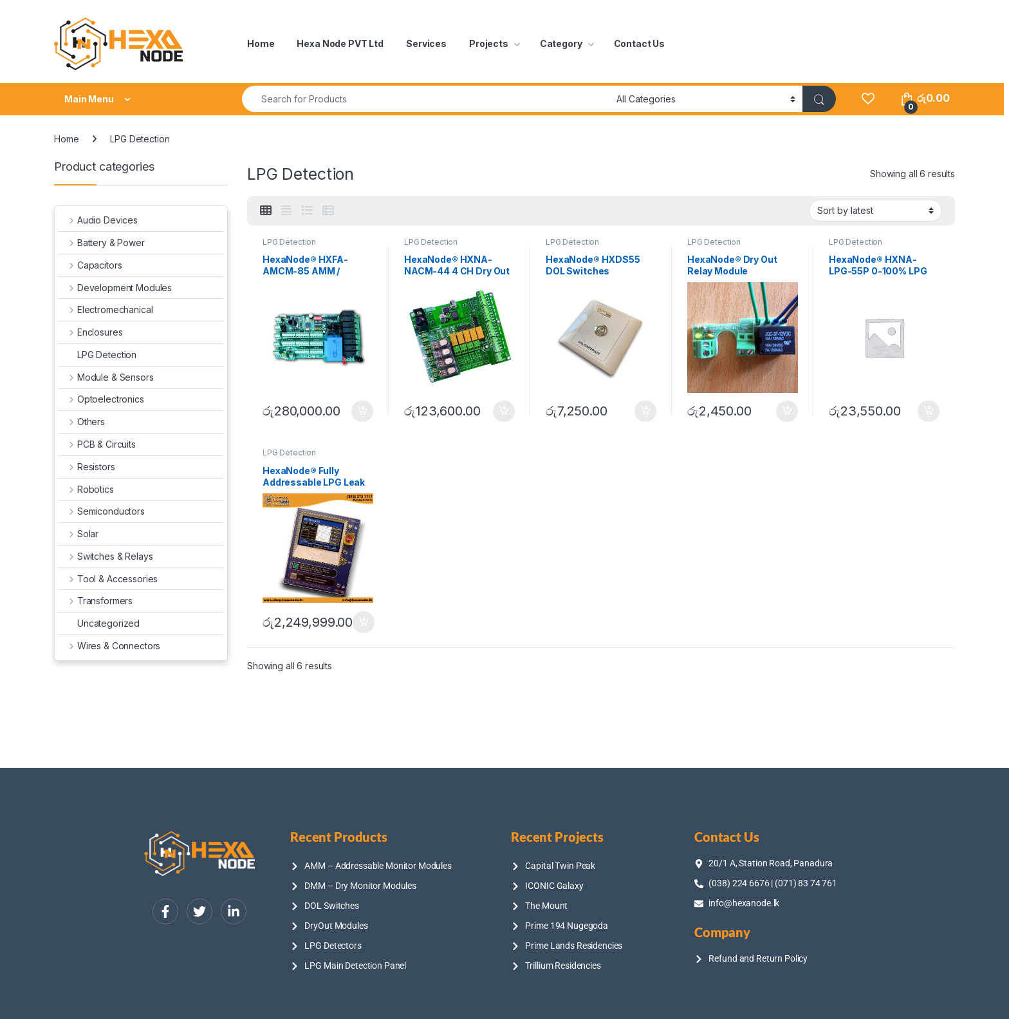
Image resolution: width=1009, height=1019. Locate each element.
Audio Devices (98, 219)
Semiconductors (101, 511)
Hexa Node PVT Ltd (340, 43)
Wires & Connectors (109, 645)
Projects (488, 43)
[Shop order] (875, 211)
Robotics (86, 489)
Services (426, 43)
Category (561, 43)
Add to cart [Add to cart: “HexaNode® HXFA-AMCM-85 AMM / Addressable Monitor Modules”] (362, 412)
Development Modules (115, 287)
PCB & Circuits (97, 444)
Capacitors (90, 265)
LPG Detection (289, 242)
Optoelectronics (101, 399)
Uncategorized (99, 623)
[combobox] (425, 99)
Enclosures (90, 332)
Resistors (86, 466)
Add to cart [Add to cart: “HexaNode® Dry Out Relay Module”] (787, 412)
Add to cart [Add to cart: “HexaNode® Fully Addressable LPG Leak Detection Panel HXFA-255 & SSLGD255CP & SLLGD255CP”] (364, 622)
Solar (78, 533)
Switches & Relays (105, 556)
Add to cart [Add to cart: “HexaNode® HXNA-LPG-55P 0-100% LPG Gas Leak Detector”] (929, 412)
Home (260, 43)
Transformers (95, 600)
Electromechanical (105, 309)
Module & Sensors (106, 377)
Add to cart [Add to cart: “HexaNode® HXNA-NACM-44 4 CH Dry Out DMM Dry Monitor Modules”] (504, 412)
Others (81, 421)
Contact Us (639, 43)
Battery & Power (101, 242)
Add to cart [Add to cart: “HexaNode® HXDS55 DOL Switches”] (645, 412)
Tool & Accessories (108, 578)
